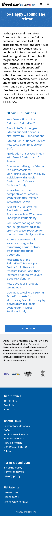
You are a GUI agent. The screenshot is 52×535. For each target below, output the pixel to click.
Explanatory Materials (17, 426)
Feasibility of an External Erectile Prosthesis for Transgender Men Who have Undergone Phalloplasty (24, 212)
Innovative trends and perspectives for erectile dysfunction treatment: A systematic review (22, 195)
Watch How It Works (16, 434)
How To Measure (14, 438)
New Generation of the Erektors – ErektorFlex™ (21, 121)
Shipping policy (13, 467)
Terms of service (14, 471)
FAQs (7, 430)
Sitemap (9, 451)
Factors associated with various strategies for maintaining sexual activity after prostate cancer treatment (23, 247)
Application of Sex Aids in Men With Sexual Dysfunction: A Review (25, 157)
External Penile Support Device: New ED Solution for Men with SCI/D (26, 144)
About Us (9, 409)
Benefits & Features (15, 447)
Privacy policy (12, 476)
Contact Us (11, 401)
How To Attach (13, 442)
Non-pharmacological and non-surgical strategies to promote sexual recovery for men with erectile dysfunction (25, 228)
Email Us (9, 405)
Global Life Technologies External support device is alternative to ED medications (25, 132)
